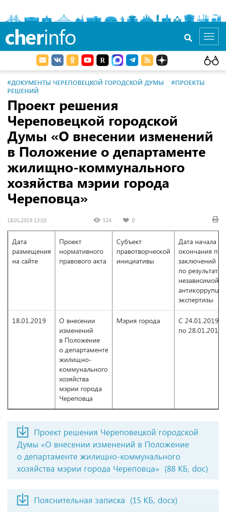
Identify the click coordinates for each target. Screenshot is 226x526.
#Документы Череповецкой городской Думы (85, 82)
